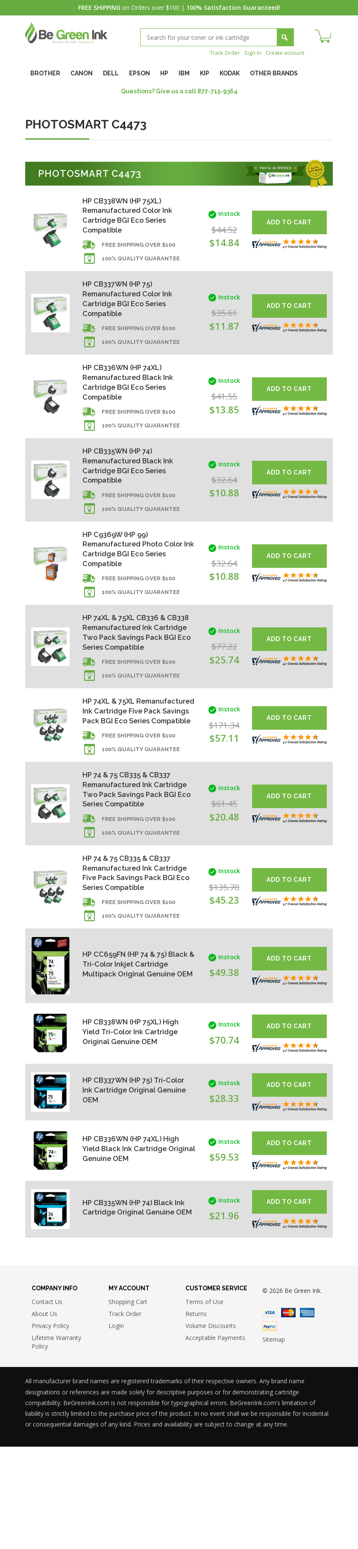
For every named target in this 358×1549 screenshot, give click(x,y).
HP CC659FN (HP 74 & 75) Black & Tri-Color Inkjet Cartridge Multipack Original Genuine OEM (134, 1064)
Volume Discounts (210, 1428)
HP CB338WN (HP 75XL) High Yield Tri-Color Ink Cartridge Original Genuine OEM (134, 1132)
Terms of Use (204, 1404)
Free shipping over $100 (138, 251)
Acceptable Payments (215, 1440)
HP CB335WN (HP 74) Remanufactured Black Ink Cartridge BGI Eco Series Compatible (131, 484)
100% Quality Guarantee (141, 264)
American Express (307, 1414)
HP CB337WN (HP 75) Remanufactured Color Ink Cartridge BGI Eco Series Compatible (131, 306)
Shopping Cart (128, 1404)
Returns (196, 1416)
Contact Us (47, 1404)
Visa (269, 1414)
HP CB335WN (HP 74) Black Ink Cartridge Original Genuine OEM (131, 1307)
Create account (283, 52)
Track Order (218, 52)
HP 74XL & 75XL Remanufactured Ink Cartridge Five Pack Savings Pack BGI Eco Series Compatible (134, 767)
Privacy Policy (50, 1428)
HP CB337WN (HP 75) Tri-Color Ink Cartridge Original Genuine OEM (132, 1191)
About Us (44, 1416)
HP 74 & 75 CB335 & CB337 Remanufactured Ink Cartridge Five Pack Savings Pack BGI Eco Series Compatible (134, 965)
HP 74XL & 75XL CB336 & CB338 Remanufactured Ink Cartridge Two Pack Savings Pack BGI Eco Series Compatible (134, 667)
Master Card (288, 1414)
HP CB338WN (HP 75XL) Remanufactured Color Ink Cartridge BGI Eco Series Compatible (131, 217)
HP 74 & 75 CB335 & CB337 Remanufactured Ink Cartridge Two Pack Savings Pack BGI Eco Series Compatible (134, 866)
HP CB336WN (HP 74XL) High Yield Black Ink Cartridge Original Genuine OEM (134, 1249)
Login (116, 1428)
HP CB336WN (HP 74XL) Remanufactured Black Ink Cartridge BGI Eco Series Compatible (131, 395)
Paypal (269, 1428)
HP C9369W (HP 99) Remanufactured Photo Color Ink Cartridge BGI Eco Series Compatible (133, 573)
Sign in (249, 52)
